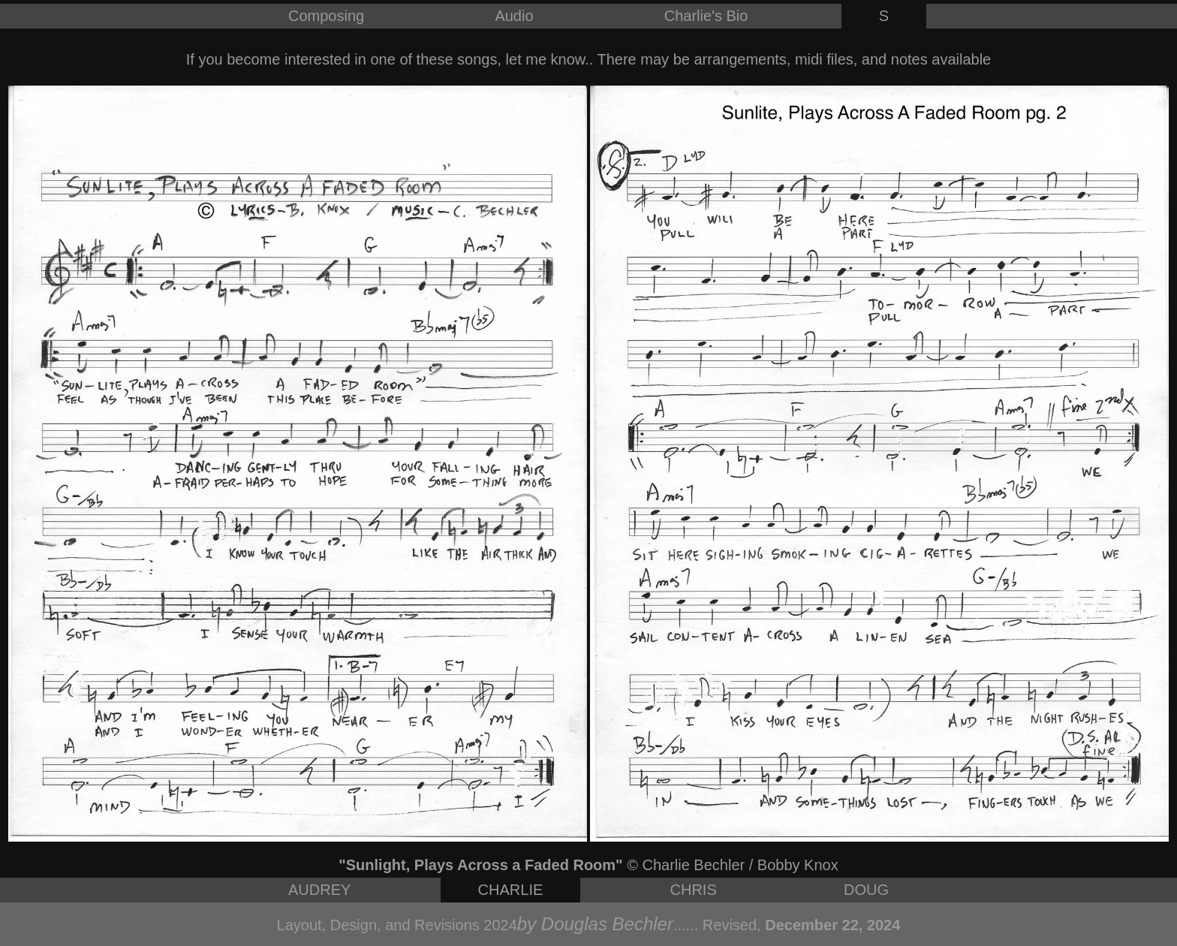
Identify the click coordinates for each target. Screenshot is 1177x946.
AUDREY (319, 889)
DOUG (866, 889)
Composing (326, 16)
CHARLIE (510, 889)
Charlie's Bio (706, 16)
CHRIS (693, 889)
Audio (514, 16)
